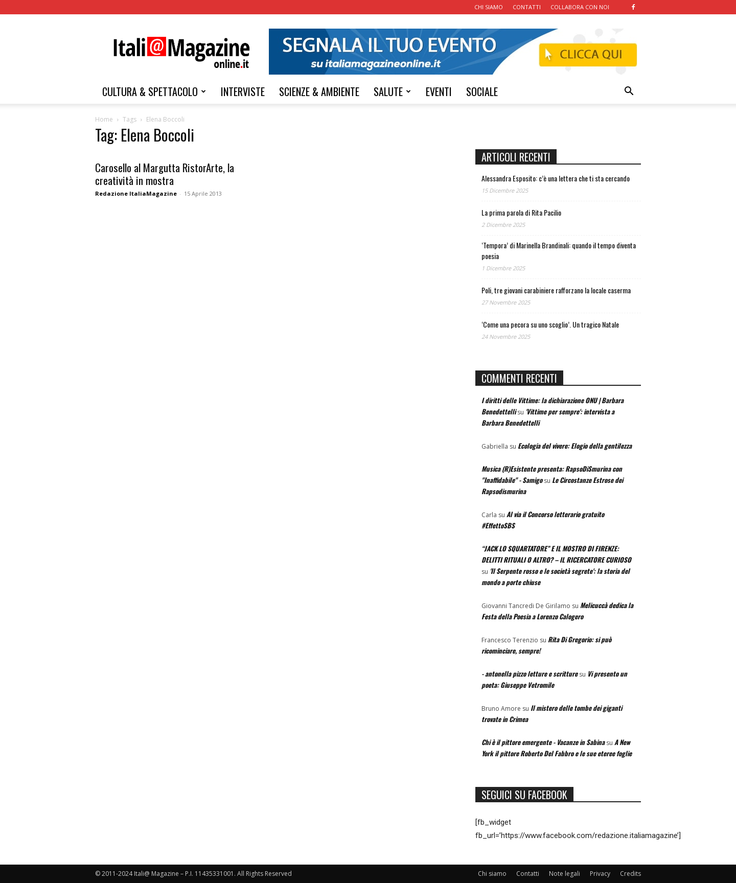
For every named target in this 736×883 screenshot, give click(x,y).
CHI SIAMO (488, 7)
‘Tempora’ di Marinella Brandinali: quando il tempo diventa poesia (558, 250)
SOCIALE (482, 91)
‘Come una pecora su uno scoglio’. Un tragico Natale (550, 324)
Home (104, 119)
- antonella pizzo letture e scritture (529, 673)
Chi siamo (492, 873)
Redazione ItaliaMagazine (136, 193)
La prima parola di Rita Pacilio (521, 212)
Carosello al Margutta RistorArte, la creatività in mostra (164, 173)
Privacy (600, 873)
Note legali (564, 873)
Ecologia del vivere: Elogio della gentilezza (575, 445)
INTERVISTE (243, 91)
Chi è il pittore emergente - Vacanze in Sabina (543, 742)
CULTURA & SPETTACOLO (154, 91)
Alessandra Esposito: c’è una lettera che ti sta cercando (555, 178)
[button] (628, 92)
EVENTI (439, 91)
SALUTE (392, 91)
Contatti (527, 873)
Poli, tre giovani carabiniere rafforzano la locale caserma (556, 290)
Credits (630, 873)
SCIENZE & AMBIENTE (319, 91)
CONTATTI (527, 7)
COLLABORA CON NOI (579, 7)
